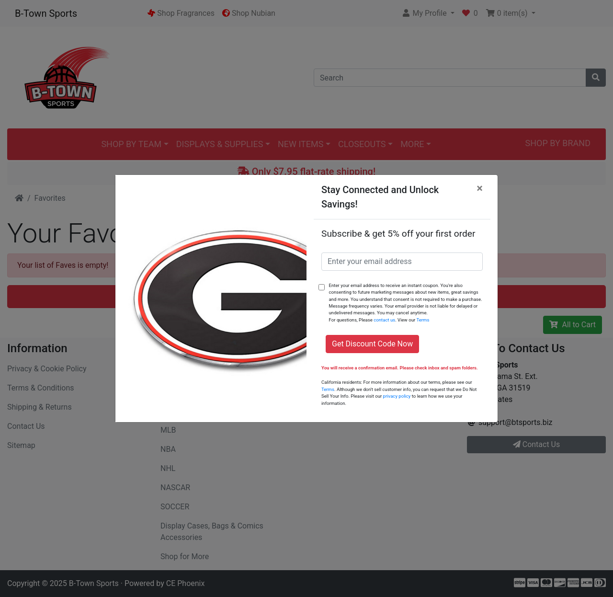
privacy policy (397, 396)
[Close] (479, 188)
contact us (384, 319)
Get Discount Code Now (372, 343)
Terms (422, 319)
